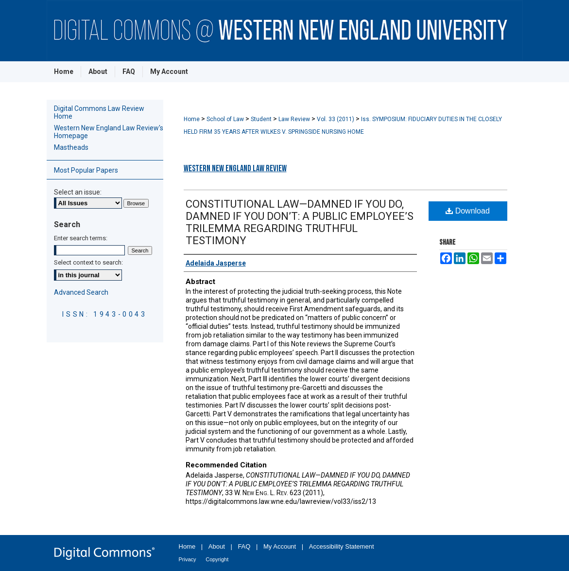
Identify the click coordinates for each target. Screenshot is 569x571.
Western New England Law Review (235, 168)
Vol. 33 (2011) (336, 119)
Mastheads (71, 147)
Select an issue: (78, 192)
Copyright (217, 559)
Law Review (294, 119)
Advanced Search (81, 292)
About (216, 546)
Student (262, 119)
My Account (279, 546)
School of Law (226, 119)
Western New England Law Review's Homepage (108, 132)
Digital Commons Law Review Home (99, 112)
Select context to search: (88, 262)
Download (468, 211)
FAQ (244, 546)
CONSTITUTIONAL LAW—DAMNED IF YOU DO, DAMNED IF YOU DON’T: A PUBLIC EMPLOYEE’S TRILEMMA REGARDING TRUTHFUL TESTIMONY (300, 222)
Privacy (187, 559)
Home (192, 119)
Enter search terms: (80, 238)
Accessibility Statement (341, 546)
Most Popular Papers (86, 170)
